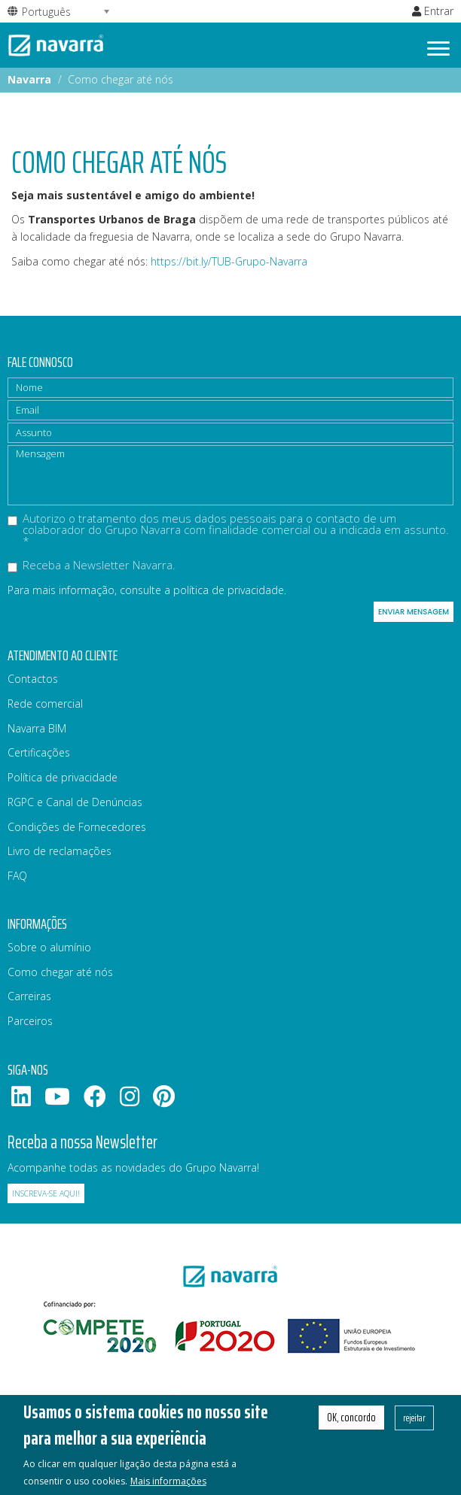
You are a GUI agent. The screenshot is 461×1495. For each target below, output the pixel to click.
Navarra (29, 79)
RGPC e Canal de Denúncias (75, 802)
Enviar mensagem (413, 611)
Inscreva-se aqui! (46, 1193)
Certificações (39, 752)
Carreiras (29, 996)
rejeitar (414, 1426)
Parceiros (30, 1021)
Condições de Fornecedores (77, 827)
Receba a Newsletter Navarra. (92, 565)
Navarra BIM (37, 728)
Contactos (33, 679)
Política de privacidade (63, 777)
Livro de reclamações (59, 851)
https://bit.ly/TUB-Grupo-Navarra (229, 261)
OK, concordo (351, 1427)
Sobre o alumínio (49, 947)
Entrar (432, 11)
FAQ (17, 876)
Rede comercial (45, 703)
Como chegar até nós (60, 972)
